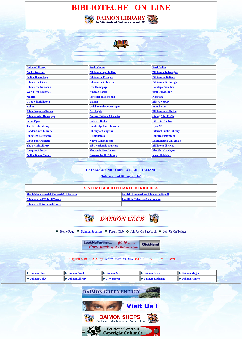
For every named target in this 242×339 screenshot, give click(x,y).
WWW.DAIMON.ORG (118, 259)
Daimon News (152, 273)
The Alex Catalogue (163, 150)
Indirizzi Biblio (98, 121)
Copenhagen (112, 106)
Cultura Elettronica (163, 135)
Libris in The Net (162, 121)
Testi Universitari (162, 91)
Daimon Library (36, 67)
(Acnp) (156, 116)
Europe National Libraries (105, 116)
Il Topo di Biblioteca (38, 101)
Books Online (97, 67)
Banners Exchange (154, 278)
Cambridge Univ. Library (104, 126)
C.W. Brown (113, 278)
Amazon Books (98, 91)
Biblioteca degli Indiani (103, 72)
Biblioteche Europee (101, 77)
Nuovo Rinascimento (101, 140)
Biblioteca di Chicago (164, 82)
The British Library (38, 126)
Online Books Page (37, 77)
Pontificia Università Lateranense (141, 199)
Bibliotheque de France (40, 111)
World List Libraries (38, 91)
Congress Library (37, 150)
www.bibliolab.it (161, 155)
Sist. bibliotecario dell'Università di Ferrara (52, 194)
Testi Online (159, 67)
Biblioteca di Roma (163, 145)
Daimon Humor (191, 278)
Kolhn (30, 106)
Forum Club (116, 231)
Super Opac (33, 121)
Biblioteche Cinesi (37, 82)
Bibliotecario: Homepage (41, 116)
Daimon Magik (190, 273)
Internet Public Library (166, 131)
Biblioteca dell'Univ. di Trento (44, 199)
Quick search (97, 106)
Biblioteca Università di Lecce (44, 204)
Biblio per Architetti (38, 140)
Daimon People (76, 273)
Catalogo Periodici (163, 87)
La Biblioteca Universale (166, 140)
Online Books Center (39, 155)
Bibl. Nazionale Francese (104, 145)
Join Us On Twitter (174, 231)
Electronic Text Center (102, 150)
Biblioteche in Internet (102, 82)
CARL (144, 259)
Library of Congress (101, 131)
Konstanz (157, 96)
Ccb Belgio (96, 111)
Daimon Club (37, 273)
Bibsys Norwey (161, 101)
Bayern (94, 101)
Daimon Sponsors (92, 231)
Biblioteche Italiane (163, 77)
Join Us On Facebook (143, 231)
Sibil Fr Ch (167, 116)
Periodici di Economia (102, 96)
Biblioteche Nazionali (39, 87)
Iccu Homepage (98, 87)
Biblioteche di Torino (164, 111)
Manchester (159, 106)
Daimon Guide (38, 278)
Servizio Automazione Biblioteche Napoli (145, 194)
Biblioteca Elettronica (39, 135)
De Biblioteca (97, 135)
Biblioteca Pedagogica (165, 72)
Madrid (31, 96)
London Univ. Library (39, 131)
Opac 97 (157, 126)
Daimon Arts (113, 273)
